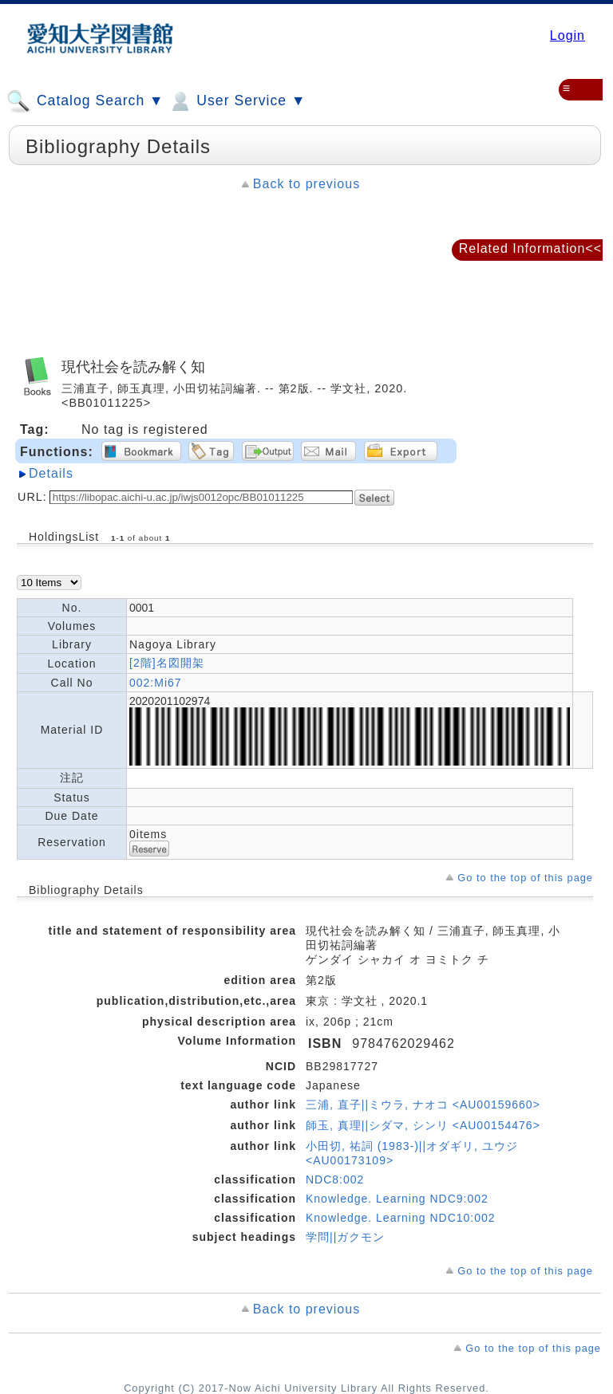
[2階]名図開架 (166, 662)
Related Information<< (530, 248)
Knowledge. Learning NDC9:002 (397, 1198)
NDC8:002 (335, 1179)
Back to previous (306, 184)
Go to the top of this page (525, 878)
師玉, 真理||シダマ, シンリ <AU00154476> (423, 1125)
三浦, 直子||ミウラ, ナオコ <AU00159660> (423, 1104)
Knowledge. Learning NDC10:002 (401, 1217)
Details (51, 473)
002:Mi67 (155, 682)
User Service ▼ (237, 101)
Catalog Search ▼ (85, 101)
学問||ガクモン (345, 1237)
